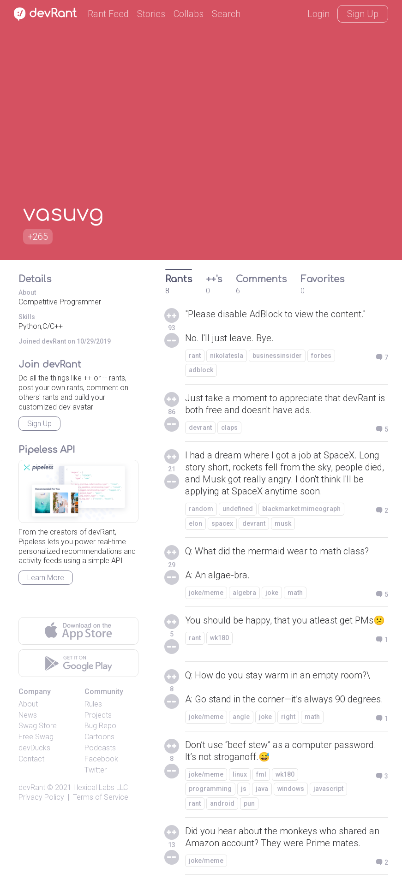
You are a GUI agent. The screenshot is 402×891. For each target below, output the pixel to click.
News (27, 715)
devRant (31, 787)
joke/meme (206, 592)
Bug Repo (100, 725)
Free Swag (36, 736)
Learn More (45, 577)
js (243, 788)
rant (195, 355)
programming (210, 788)
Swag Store (37, 725)
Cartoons (99, 736)
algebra (244, 592)
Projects (98, 715)
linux (240, 774)
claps (229, 427)
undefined (237, 508)
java (262, 788)
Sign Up (362, 13)
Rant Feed (108, 13)
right (288, 716)
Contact (31, 758)
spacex (222, 523)
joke (271, 592)
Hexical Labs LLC (100, 787)
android (222, 803)
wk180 (219, 638)
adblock (201, 370)
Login (318, 13)
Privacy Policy (41, 797)
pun (249, 803)
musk (283, 523)
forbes (321, 355)
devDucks (34, 747)
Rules (93, 704)
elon (195, 523)
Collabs (189, 13)
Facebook (101, 758)
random (201, 508)
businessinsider (277, 355)
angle (241, 716)
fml (261, 774)
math (295, 592)
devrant (200, 427)
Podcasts (100, 747)
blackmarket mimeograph (301, 508)
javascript (328, 788)
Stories (151, 13)
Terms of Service (100, 797)
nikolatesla (226, 355)
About (28, 704)
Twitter (95, 770)
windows (290, 788)
